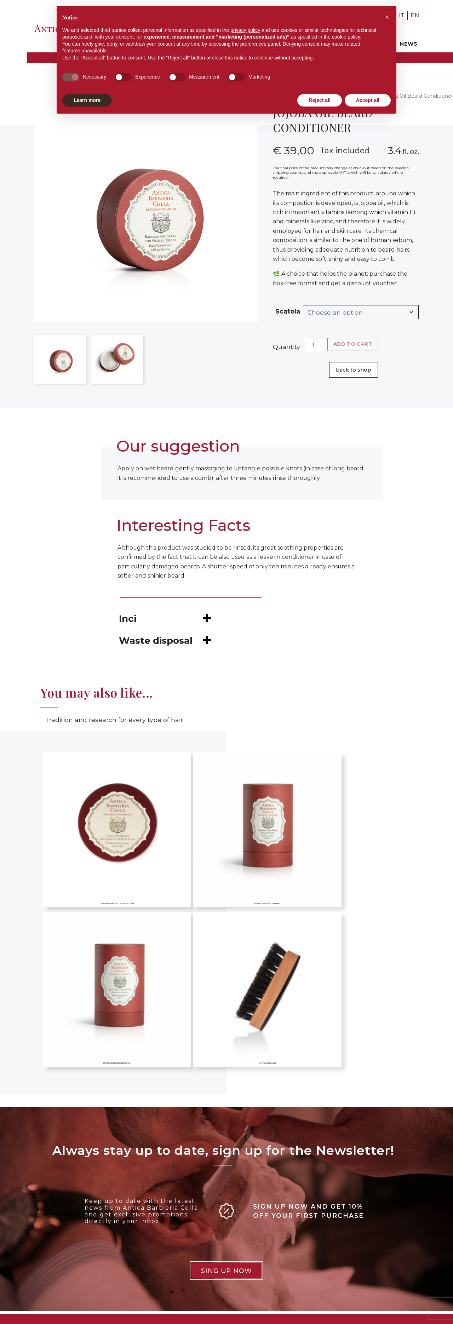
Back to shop (353, 370)
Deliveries (190, 1251)
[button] (387, 17)
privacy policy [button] (245, 30)
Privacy (186, 1215)
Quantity (286, 346)
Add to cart (352, 344)
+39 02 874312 (48, 1247)
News (409, 44)
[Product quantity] (316, 345)
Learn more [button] (87, 100)
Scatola (287, 311)
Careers (340, 1215)
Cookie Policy (196, 1227)
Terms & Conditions (204, 1239)
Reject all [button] (319, 100)
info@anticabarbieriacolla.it (64, 1265)
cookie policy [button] (346, 37)
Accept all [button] (367, 100)
